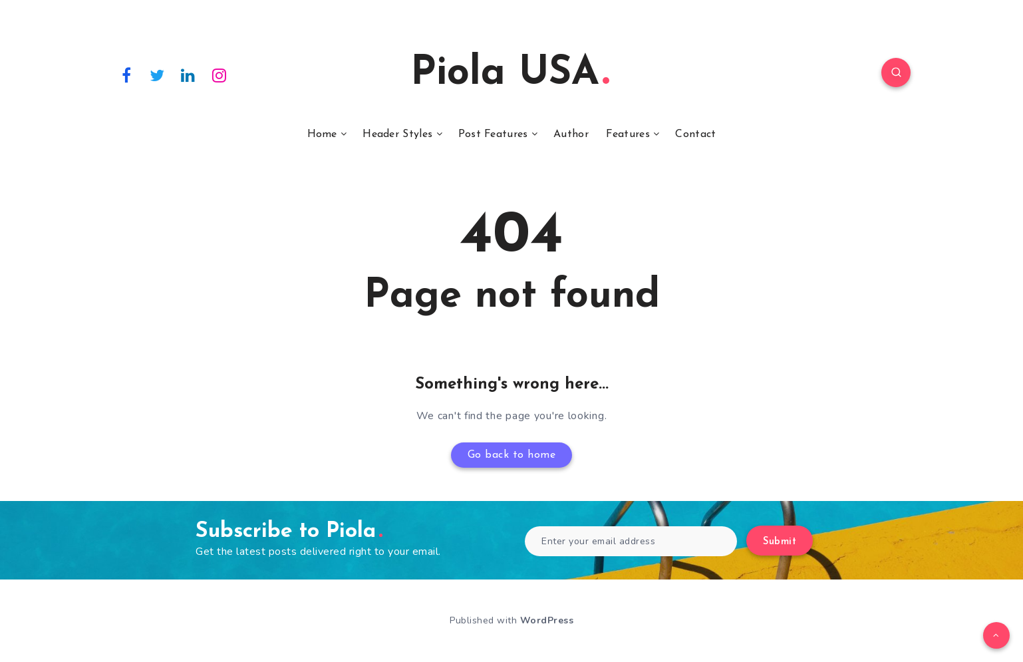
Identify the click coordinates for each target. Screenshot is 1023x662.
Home (322, 134)
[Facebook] (126, 74)
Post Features (493, 134)
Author (571, 134)
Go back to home (512, 455)
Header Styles (397, 134)
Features (627, 134)
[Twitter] (157, 74)
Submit (779, 542)
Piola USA (509, 74)
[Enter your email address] (631, 541)
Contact (695, 134)
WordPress (547, 620)
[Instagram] (219, 74)
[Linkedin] (188, 74)
